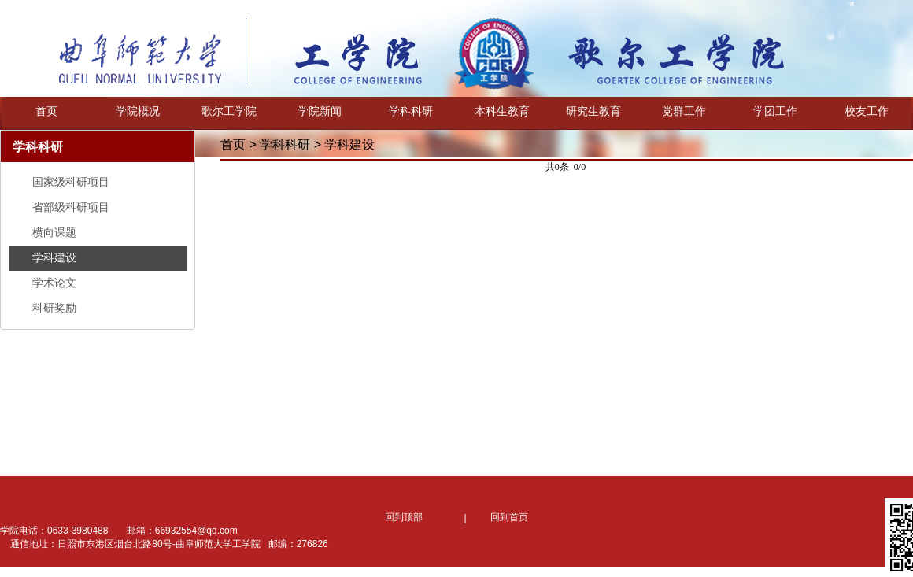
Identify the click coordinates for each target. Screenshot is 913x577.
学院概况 (138, 111)
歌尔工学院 (229, 111)
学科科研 (411, 111)
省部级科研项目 (70, 207)
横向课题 (54, 232)
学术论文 (54, 282)
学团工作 (775, 111)
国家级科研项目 (70, 182)
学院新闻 (320, 111)
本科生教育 (502, 111)
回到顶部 (404, 517)
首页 (46, 111)
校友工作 (867, 111)
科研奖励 (54, 307)
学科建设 (54, 257)
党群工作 (684, 111)
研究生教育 (593, 111)
